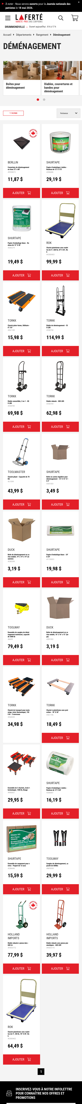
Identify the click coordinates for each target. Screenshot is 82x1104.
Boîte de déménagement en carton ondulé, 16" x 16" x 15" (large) (57, 634)
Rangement (44, 34)
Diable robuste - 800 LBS (55, 401)
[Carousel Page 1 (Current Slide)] (38, 99)
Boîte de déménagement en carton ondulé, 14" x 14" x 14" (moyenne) (18, 557)
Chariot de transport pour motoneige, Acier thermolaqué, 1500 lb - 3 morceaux (19, 712)
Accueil (9, 34)
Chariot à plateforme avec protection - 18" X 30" (57, 711)
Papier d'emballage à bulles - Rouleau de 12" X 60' (56, 789)
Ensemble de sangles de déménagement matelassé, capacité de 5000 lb (18, 634)
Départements (26, 34)
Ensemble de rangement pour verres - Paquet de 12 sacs (19, 865)
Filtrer (13, 113)
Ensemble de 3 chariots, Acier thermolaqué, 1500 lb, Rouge (19, 789)
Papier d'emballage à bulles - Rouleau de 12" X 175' (56, 168)
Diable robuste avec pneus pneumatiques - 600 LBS (57, 944)
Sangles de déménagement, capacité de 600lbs (57, 865)
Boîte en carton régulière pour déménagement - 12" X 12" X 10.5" (57, 479)
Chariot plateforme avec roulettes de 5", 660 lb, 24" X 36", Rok (57, 250)
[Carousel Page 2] (44, 99)
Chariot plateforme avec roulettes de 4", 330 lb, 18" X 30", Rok (18, 1034)
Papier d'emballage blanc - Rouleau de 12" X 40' (18, 244)
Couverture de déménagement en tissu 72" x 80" (18, 168)
